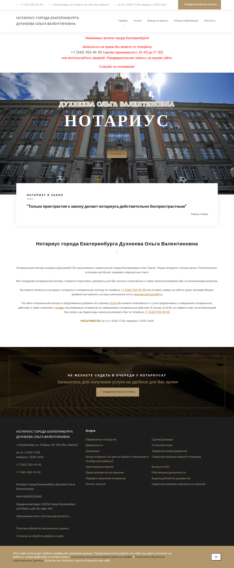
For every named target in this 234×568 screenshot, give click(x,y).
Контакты (209, 20)
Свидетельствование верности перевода (176, 457)
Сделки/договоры (162, 439)
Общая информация (186, 20)
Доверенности (94, 445)
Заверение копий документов (169, 451)
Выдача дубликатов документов (171, 478)
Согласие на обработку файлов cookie (40, 536)
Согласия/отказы (162, 445)
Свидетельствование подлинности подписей (178, 484)
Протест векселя (96, 484)
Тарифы (123, 20)
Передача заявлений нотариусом (106, 478)
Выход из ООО (160, 467)
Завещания (92, 451)
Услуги (138, 20)
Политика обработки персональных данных (42, 528)
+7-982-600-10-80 (28, 472)
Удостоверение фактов (99, 467)
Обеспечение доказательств (169, 472)
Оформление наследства (101, 439)
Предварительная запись (199, 4)
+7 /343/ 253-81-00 (31, 4)
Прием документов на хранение (105, 472)
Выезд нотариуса (158, 20)
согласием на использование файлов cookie (101, 557)
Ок (216, 556)
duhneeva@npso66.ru (55, 516)
